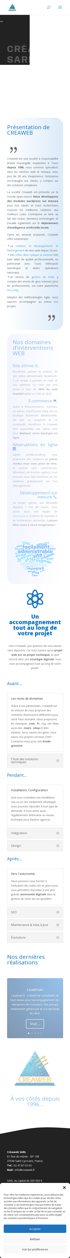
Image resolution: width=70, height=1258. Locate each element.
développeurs (21, 516)
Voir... (35, 1023)
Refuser (35, 1239)
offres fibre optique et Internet (33, 255)
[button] (64, 1187)
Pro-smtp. (13, 290)
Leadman (35, 989)
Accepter (35, 1229)
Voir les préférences (35, 1249)
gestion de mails (43, 277)
